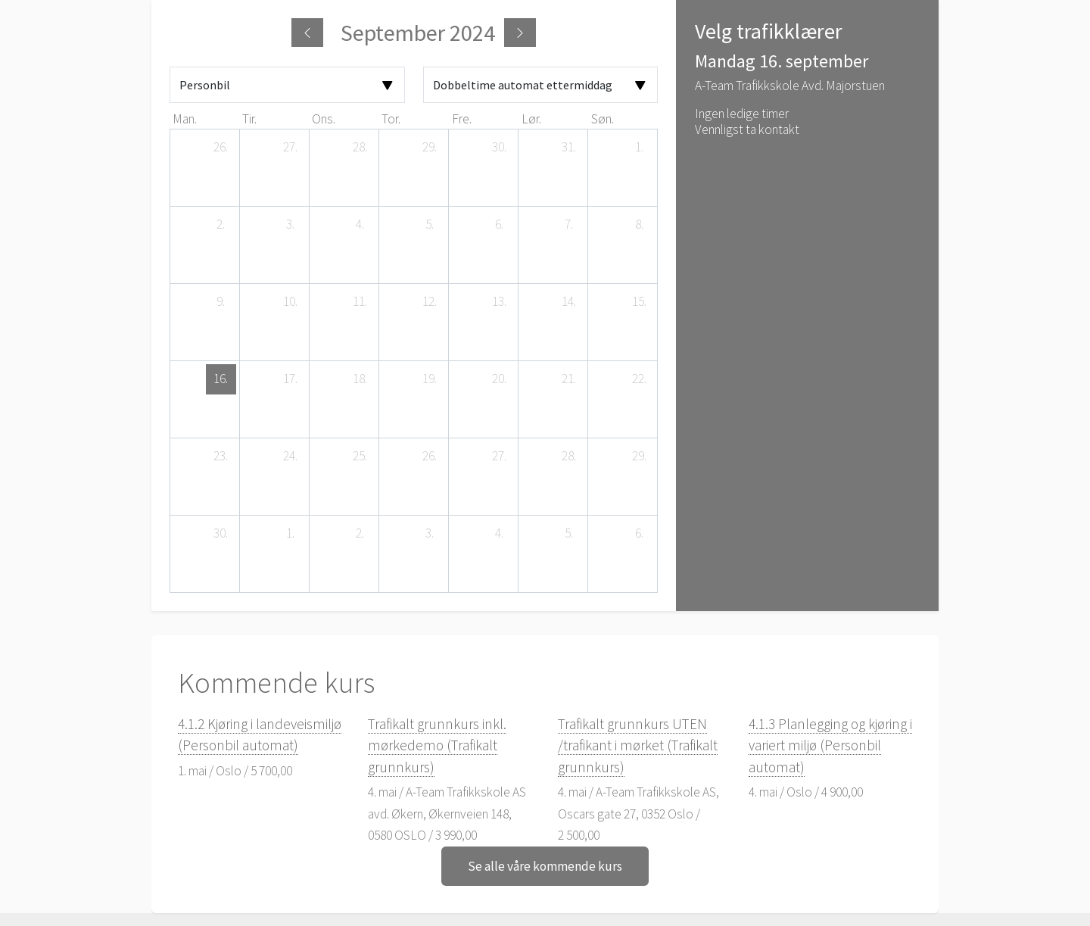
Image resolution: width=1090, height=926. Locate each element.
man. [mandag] (185, 119)
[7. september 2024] (569, 225)
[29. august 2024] (430, 147)
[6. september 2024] (499, 225)
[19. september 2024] (430, 379)
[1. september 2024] (639, 147)
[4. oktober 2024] (499, 534)
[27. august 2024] (290, 147)
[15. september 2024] (639, 302)
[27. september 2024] (499, 456)
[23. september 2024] (221, 456)
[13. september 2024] (499, 302)
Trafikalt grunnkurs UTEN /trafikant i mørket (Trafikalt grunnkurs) (638, 745)
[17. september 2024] (290, 379)
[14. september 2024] (569, 302)
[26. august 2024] (221, 147)
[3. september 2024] (290, 225)
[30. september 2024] (221, 534)
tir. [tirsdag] (249, 119)
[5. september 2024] (430, 225)
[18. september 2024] (360, 379)
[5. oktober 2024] (569, 534)
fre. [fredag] (462, 119)
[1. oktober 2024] (290, 534)
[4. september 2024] (360, 225)
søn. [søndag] (602, 119)
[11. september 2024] (360, 302)
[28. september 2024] (569, 456)
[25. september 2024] (360, 456)
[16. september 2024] (221, 379)
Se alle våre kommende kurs (545, 866)
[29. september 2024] (639, 456)
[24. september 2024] (290, 456)
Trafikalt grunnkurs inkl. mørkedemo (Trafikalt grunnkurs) (437, 745)
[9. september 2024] (221, 302)
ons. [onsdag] (323, 119)
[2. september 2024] (221, 225)
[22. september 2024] (639, 379)
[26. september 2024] (430, 456)
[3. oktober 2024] (430, 534)
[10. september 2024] (290, 302)
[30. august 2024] (499, 147)
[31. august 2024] (569, 147)
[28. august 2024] (360, 147)
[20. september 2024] (499, 379)
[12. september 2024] (430, 302)
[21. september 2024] (569, 379)
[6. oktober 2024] (639, 534)
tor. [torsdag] (391, 119)
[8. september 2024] (639, 225)
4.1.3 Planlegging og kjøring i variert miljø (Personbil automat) (830, 745)
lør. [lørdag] (531, 119)
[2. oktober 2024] (360, 534)
